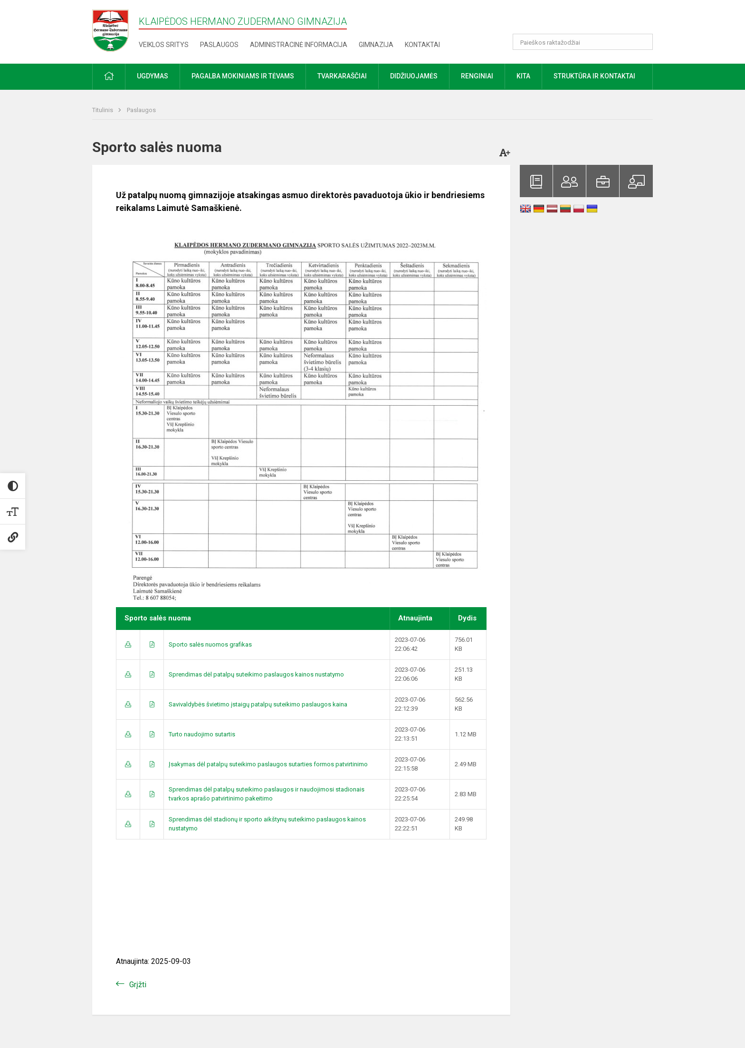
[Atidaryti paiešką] (642, 41)
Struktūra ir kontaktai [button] (594, 76)
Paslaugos (219, 44)
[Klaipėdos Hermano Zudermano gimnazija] (115, 30)
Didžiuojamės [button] (414, 76)
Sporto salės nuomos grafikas (210, 644)
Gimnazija (376, 44)
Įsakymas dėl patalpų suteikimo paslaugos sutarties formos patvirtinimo (268, 764)
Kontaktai (422, 44)
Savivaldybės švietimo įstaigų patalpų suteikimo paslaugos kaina (258, 704)
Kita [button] (523, 76)
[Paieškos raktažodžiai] (583, 42)
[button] (588, 20)
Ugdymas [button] (152, 76)
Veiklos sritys (164, 44)
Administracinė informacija (298, 44)
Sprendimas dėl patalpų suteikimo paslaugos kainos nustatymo (256, 674)
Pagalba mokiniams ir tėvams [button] (242, 76)
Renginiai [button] (477, 76)
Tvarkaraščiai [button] (342, 76)
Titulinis (103, 110)
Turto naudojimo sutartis (202, 734)
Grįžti (137, 984)
